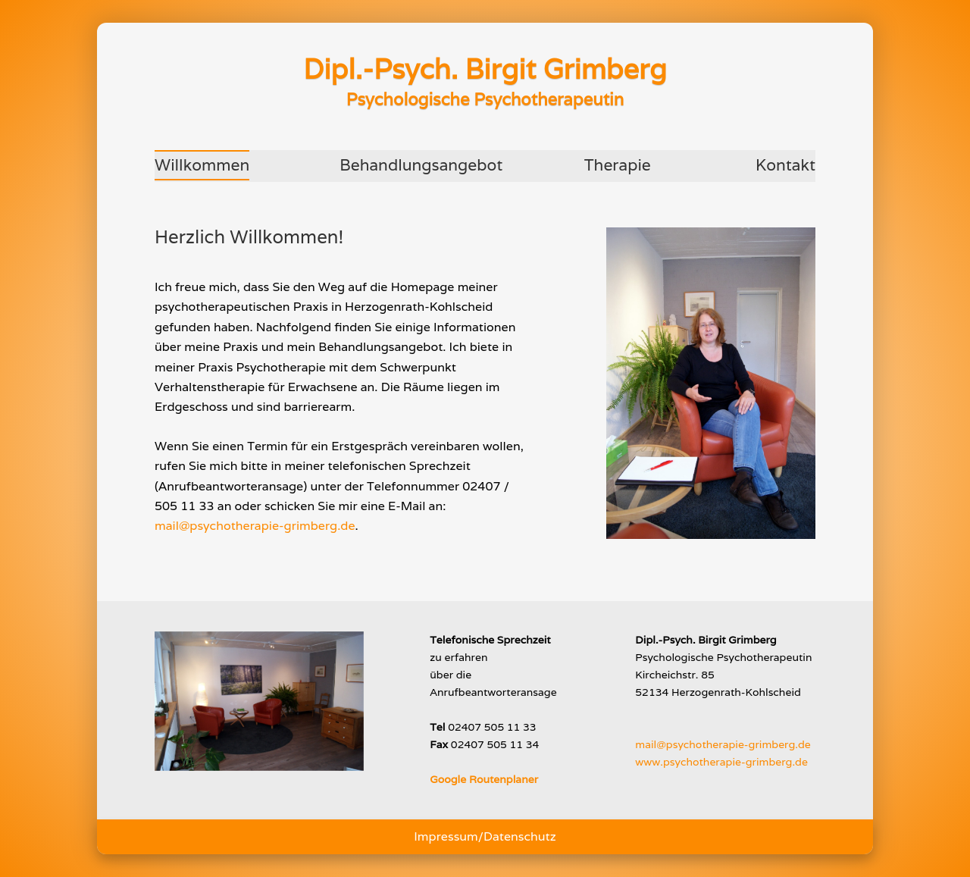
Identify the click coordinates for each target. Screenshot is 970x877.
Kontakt (785, 165)
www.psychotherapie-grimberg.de (721, 762)
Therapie (617, 165)
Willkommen (202, 165)
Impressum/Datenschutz (484, 836)
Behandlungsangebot (421, 165)
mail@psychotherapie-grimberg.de (255, 526)
